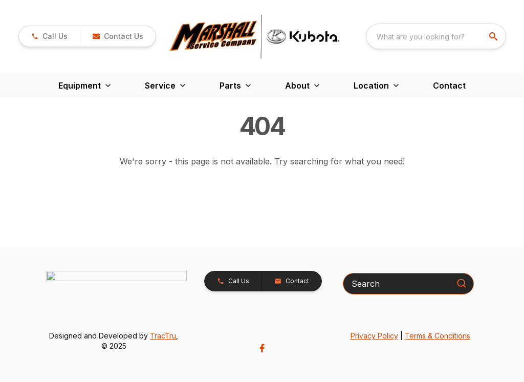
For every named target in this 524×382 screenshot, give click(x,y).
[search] (494, 36)
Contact (449, 85)
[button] (118, 36)
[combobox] (436, 36)
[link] (49, 36)
